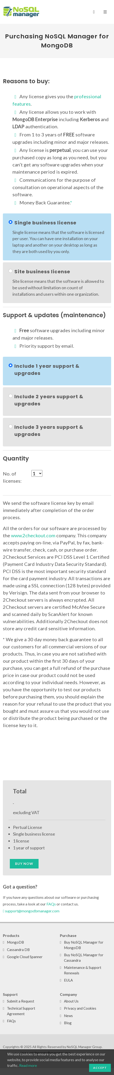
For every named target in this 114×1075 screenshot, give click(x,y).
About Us (71, 1001)
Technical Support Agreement (21, 1011)
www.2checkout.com (33, 535)
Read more (28, 1065)
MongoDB (15, 942)
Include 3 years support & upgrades (48, 431)
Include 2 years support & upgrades (48, 400)
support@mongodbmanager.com (31, 911)
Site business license (42, 271)
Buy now (24, 864)
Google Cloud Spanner (25, 957)
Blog (68, 1023)
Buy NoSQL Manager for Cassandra (83, 957)
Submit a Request (20, 1001)
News (68, 1015)
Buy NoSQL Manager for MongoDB (83, 945)
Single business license (45, 222)
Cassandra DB (18, 949)
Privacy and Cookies (80, 1008)
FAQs (51, 904)
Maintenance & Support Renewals (82, 970)
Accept (100, 1068)
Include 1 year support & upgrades (47, 370)
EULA (68, 980)
